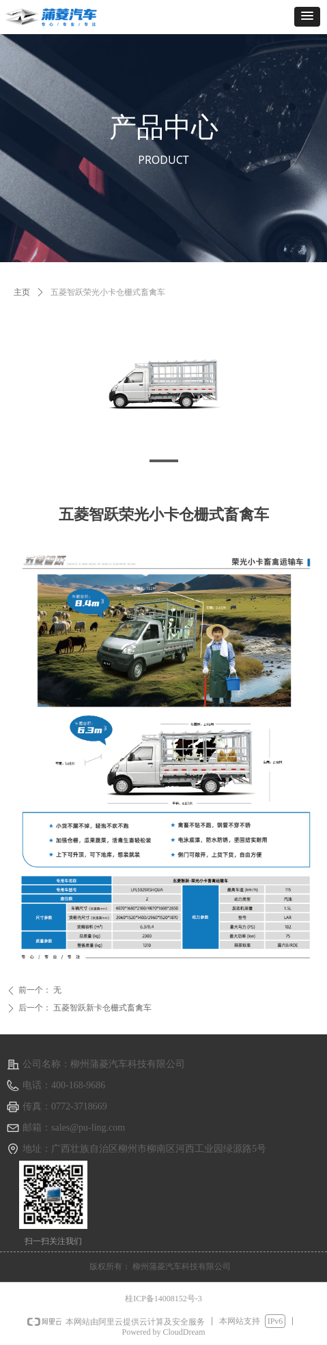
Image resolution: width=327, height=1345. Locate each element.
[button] (307, 17)
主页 (22, 292)
